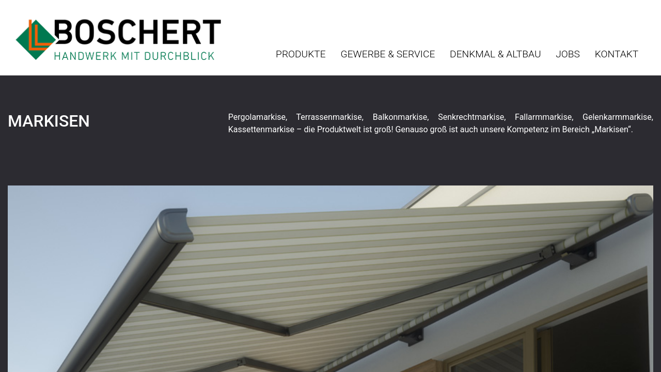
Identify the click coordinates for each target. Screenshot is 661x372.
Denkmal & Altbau (495, 54)
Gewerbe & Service (388, 54)
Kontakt (616, 54)
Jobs (568, 54)
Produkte (301, 54)
